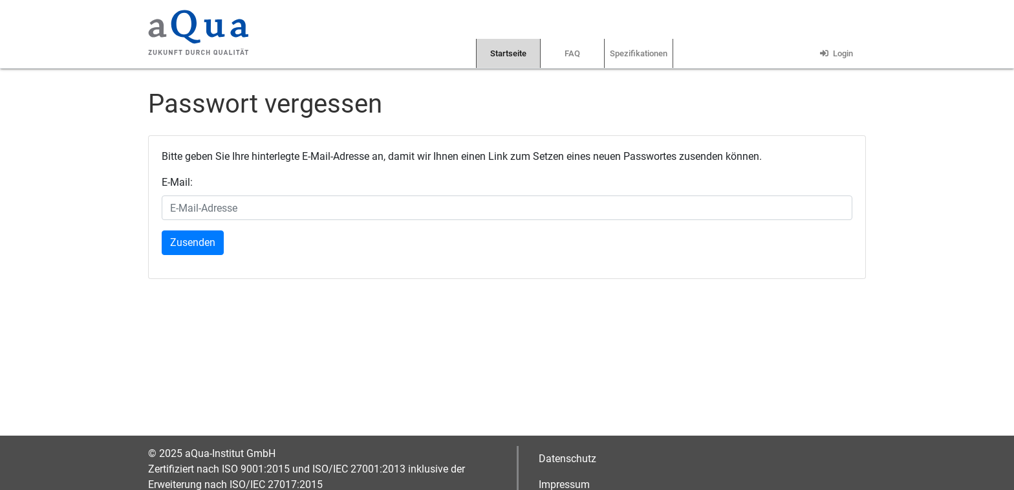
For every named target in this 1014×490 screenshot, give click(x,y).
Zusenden (192, 242)
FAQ (572, 53)
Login (834, 53)
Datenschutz (567, 458)
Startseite (508, 53)
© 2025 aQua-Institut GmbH (211, 453)
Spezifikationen (638, 53)
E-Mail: (177, 182)
